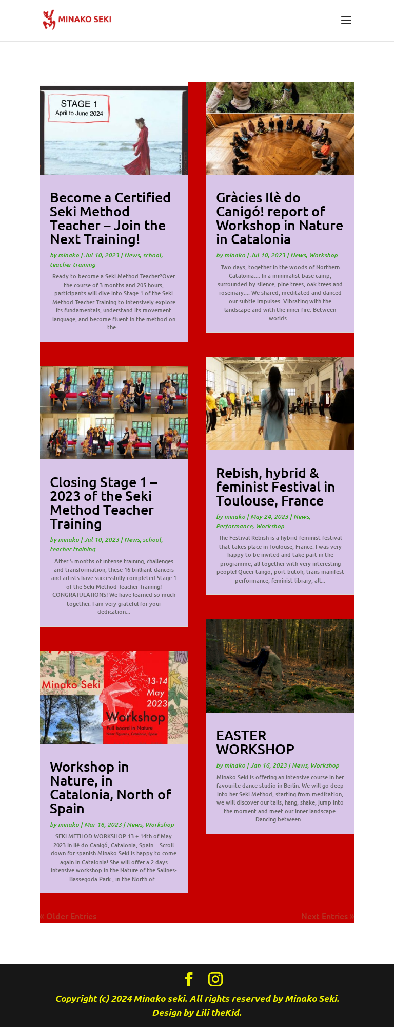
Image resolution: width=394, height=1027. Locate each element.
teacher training (72, 264)
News (132, 255)
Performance (234, 525)
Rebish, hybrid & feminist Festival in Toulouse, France (276, 486)
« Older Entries (68, 915)
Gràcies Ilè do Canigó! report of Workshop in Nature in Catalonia (279, 217)
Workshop (159, 824)
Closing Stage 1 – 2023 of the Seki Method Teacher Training (103, 502)
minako (68, 255)
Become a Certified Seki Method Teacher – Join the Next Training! (110, 217)
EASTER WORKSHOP (255, 741)
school (152, 255)
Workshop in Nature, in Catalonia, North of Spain (110, 786)
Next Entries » (327, 915)
